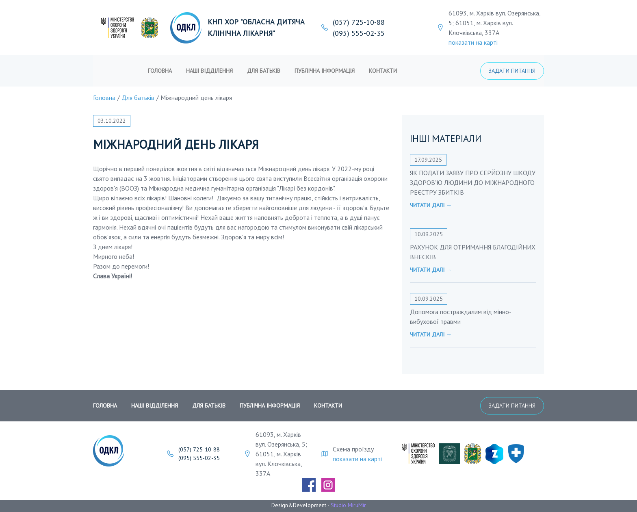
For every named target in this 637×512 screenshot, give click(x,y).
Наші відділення (209, 70)
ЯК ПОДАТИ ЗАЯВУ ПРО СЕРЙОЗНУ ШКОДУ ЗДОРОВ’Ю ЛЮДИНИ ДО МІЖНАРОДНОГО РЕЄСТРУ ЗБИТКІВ (472, 182)
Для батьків (263, 70)
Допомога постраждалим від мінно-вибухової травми (460, 316)
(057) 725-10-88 (359, 22)
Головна (160, 70)
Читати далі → (431, 205)
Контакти (383, 70)
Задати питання (512, 70)
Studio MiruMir (348, 505)
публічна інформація (325, 70)
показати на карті (473, 42)
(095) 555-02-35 (359, 33)
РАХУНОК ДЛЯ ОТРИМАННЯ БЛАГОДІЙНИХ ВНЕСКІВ (472, 252)
